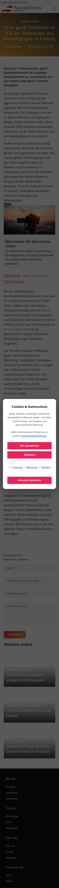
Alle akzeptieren (29, 445)
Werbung (30, 467)
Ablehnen (29, 454)
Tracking (15, 467)
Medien (45, 467)
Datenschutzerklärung (33, 435)
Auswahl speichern (29, 480)
